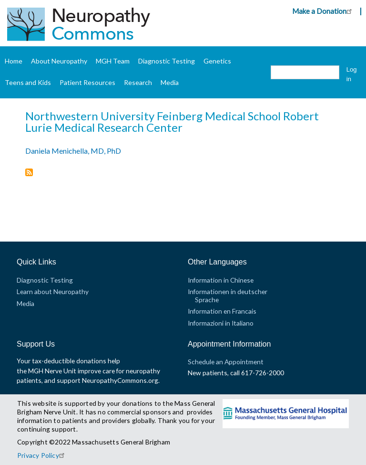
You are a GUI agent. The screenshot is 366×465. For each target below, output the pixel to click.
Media (170, 82)
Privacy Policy (42, 455)
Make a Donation (323, 11)
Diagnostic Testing (166, 61)
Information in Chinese (221, 280)
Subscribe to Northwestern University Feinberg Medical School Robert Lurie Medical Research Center (29, 173)
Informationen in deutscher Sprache (227, 295)
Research (138, 82)
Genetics (217, 61)
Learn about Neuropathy (53, 291)
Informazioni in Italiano (221, 323)
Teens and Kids (28, 82)
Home (13, 61)
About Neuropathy (59, 61)
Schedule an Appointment (226, 362)
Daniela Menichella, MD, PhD (73, 150)
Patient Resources (87, 82)
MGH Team (113, 61)
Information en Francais (222, 311)
